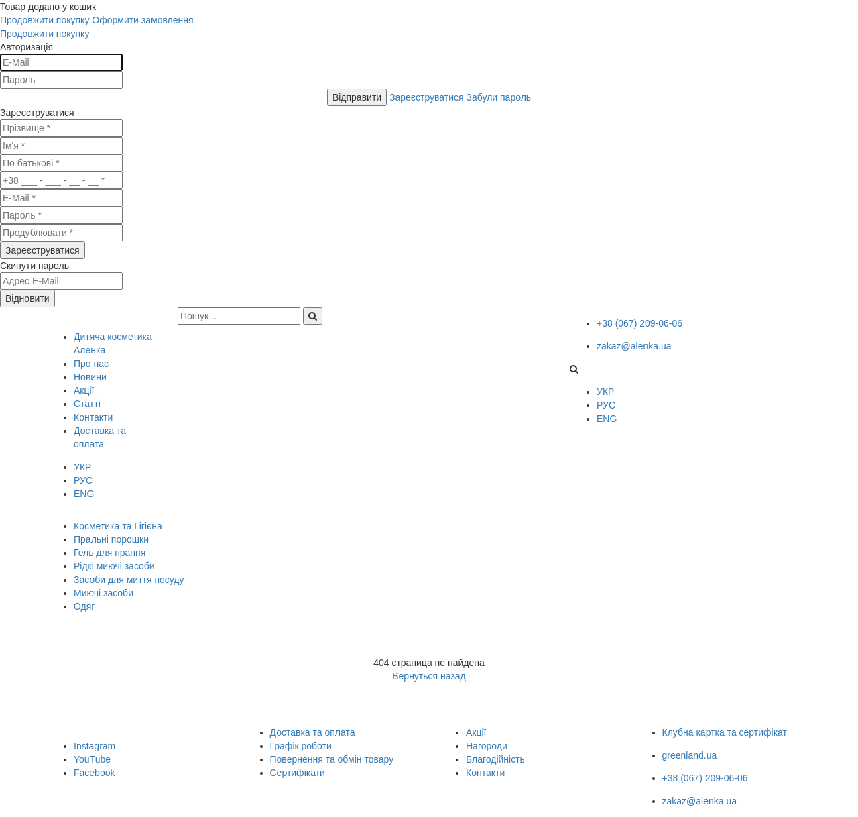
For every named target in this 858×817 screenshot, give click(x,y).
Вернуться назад (429, 676)
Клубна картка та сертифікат (725, 732)
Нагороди (486, 746)
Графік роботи (301, 746)
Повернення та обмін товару (332, 759)
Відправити (356, 97)
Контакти (485, 772)
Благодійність (495, 759)
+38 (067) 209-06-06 (639, 323)
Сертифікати (297, 772)
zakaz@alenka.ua (634, 346)
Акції (476, 732)
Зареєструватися (427, 97)
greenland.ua (689, 755)
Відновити (27, 298)
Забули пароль (499, 97)
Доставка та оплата (312, 732)
